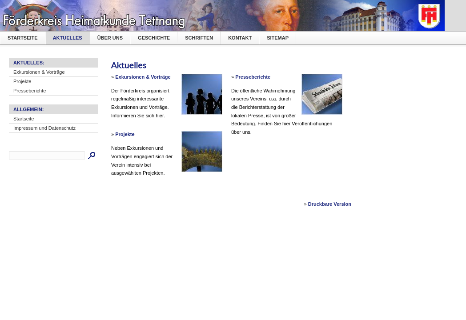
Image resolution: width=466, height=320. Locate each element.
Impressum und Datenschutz (44, 128)
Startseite (23, 37)
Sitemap (278, 37)
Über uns (110, 37)
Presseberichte (29, 90)
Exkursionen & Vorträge (39, 72)
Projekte (22, 81)
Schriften (199, 37)
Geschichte (154, 37)
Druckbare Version (329, 204)
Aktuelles (67, 37)
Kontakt (240, 37)
